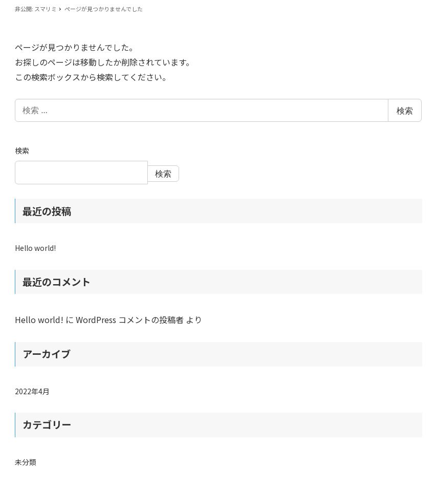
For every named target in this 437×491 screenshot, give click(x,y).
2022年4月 (32, 391)
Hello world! (35, 248)
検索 (405, 110)
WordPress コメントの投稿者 (130, 319)
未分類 (25, 462)
